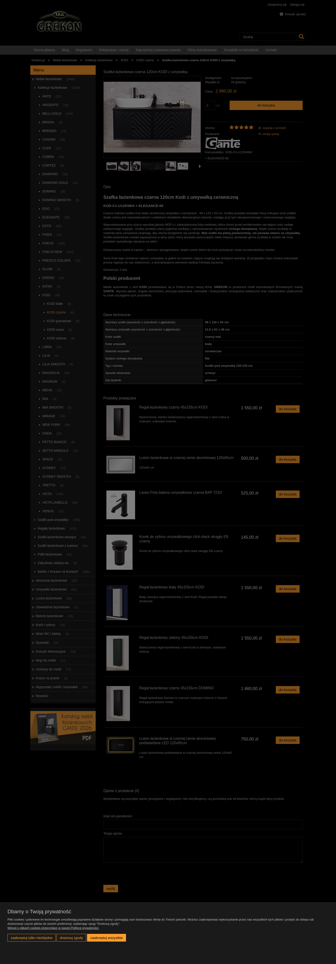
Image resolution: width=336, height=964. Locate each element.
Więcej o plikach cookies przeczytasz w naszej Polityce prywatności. (53, 928)
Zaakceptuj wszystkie (106, 938)
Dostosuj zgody (71, 938)
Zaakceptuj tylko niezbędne (31, 938)
